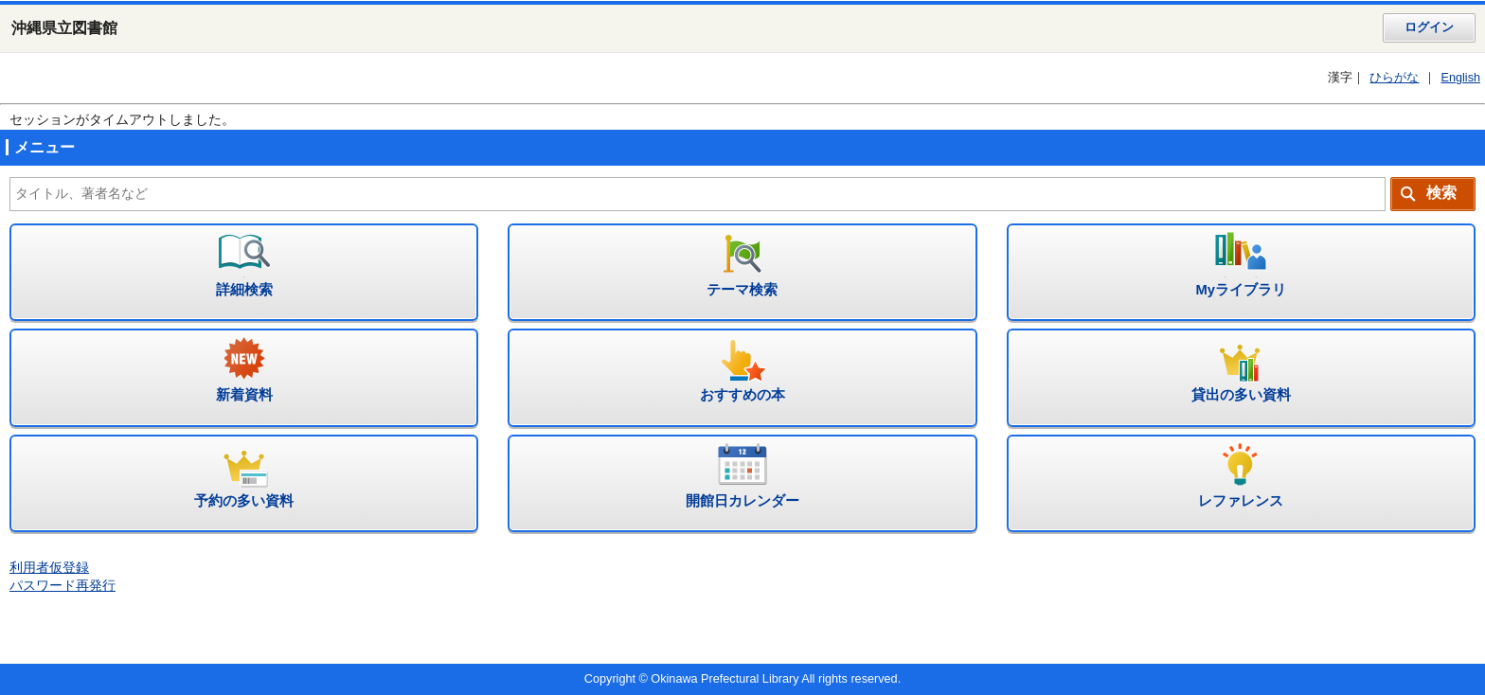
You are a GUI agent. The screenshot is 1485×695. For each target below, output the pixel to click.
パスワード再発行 (62, 586)
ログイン (1429, 27)
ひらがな (1394, 77)
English (1460, 77)
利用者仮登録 (49, 568)
